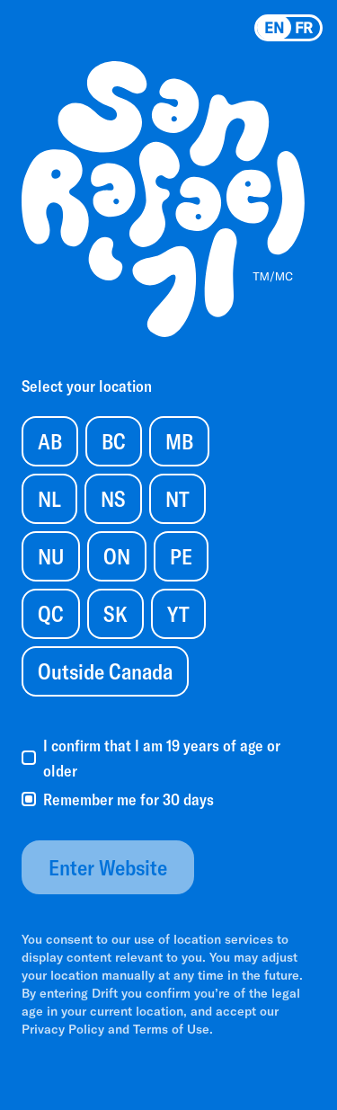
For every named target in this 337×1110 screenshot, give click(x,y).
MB (179, 441)
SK (115, 613)
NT (177, 498)
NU (51, 556)
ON (116, 556)
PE (181, 556)
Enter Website (108, 867)
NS (113, 498)
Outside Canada (105, 671)
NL (49, 498)
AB (50, 441)
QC (51, 613)
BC (114, 441)
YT (178, 613)
